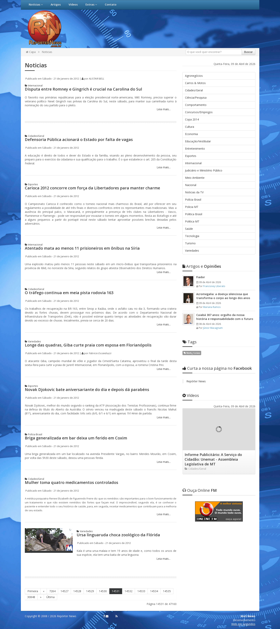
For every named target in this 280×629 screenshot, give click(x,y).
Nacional (190, 185)
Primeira (32, 591)
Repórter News (196, 381)
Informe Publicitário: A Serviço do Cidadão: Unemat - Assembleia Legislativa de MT (213, 459)
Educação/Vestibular (198, 141)
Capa (31, 52)
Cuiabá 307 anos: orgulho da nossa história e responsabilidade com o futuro (224, 317)
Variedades (33, 341)
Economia (191, 134)
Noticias (47, 52)
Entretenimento (195, 148)
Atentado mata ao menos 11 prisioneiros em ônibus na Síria (82, 248)
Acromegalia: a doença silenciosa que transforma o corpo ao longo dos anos (223, 296)
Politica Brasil (193, 214)
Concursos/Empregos (199, 112)
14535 (167, 591)
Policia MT (191, 207)
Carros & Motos (195, 83)
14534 (154, 591)
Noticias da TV (194, 192)
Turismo (190, 243)
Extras (91, 4)
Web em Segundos (243, 624)
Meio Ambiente (195, 178)
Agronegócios (194, 76)
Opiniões (201, 266)
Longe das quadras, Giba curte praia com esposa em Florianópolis (88, 345)
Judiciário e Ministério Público (203, 170)
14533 (141, 591)
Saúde (189, 229)
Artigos (56, 4)
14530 (103, 591)
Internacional (34, 85)
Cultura (189, 127)
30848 (31, 597)
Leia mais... (163, 109)
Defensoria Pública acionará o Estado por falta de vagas (79, 139)
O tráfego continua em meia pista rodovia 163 (69, 292)
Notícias (36, 4)
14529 (90, 591)
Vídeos (73, 4)
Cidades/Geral (34, 136)
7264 (52, 591)
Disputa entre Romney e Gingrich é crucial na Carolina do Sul (83, 89)
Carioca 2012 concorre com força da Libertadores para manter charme (92, 188)
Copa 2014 (192, 119)
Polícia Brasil (33, 434)
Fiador (200, 277)
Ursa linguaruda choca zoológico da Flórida (118, 534)
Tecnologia (192, 236)
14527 (64, 591)
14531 (116, 591)
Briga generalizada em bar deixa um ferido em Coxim (76, 438)
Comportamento (196, 105)
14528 (77, 591)
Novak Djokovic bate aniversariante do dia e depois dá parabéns (87, 389)
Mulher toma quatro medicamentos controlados (71, 482)
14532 (128, 591)
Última (50, 597)
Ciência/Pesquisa (196, 97)
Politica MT (192, 221)
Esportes (31, 184)
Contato (110, 4)
